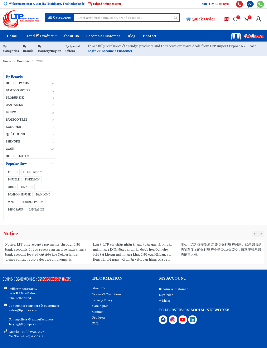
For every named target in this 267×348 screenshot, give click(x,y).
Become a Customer (117, 51)
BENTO (30, 112)
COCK (30, 149)
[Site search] (122, 17)
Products (23, 61)
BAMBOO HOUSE (30, 90)
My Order (166, 295)
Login (92, 51)
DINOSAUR (15, 209)
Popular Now (28, 164)
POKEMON (32, 179)
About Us (98, 288)
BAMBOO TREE (30, 119)
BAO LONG (43, 194)
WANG (12, 202)
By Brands (14, 76)
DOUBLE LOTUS (30, 156)
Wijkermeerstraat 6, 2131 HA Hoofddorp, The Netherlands (43, 3)
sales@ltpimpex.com (104, 3)
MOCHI (13, 172)
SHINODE (30, 141)
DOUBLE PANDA (30, 83)
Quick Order (200, 19)
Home (7, 61)
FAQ (95, 323)
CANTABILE (30, 105)
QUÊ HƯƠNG (30, 134)
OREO (12, 187)
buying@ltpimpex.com (25, 324)
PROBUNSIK (30, 98)
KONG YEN (30, 127)
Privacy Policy (102, 300)
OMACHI (27, 187)
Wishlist (164, 301)
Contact (97, 312)
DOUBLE (14, 179)
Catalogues (100, 306)
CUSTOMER (216, 4)
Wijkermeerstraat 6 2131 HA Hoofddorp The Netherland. (23, 293)
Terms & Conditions (106, 294)
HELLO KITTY (32, 172)
